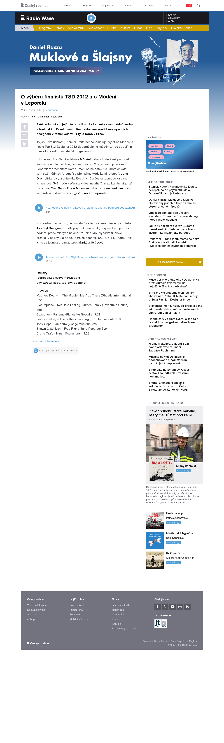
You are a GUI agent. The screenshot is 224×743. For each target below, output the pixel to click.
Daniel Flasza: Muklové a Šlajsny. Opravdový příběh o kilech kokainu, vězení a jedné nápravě (183, 211)
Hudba (112, 28)
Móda (25, 28)
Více (190, 28)
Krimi (169, 146)
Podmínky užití (178, 697)
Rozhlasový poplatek (124, 684)
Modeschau (52, 110)
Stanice (128, 5)
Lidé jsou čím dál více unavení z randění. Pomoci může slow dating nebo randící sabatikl (184, 228)
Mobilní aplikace (79, 675)
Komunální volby (36, 665)
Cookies (147, 697)
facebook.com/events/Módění (58, 344)
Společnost (96, 28)
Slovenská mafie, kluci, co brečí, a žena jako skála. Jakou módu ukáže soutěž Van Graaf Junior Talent (184, 348)
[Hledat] (199, 5)
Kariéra (116, 675)
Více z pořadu (156, 302)
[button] (133, 274)
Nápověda (118, 665)
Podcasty (75, 670)
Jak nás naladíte (121, 661)
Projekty (176, 28)
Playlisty (161, 28)
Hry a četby (156, 146)
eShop (31, 675)
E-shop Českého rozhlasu (165, 459)
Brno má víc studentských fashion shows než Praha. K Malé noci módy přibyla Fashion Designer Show (183, 332)
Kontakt (116, 679)
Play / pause (39, 274)
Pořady (59, 28)
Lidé (149, 28)
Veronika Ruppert (50, 407)
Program (87, 5)
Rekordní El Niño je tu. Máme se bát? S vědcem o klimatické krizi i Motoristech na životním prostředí (183, 266)
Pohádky (155, 152)
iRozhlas (68, 5)
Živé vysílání (156, 157)
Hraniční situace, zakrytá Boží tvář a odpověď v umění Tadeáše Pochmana (182, 393)
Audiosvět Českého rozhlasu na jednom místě (170, 171)
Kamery (170, 21)
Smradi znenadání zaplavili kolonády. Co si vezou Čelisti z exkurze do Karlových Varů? (184, 440)
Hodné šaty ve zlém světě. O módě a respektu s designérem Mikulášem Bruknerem (184, 365)
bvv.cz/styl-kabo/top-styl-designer (61, 349)
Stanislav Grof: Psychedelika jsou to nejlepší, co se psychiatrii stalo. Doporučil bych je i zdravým (183, 193)
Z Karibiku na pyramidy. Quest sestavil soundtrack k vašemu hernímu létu (183, 424)
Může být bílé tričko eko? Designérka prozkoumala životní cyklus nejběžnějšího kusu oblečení (183, 313)
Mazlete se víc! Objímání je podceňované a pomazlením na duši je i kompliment (184, 409)
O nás (138, 28)
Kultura (125, 28)
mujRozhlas (108, 5)
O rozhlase (148, 5)
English (193, 697)
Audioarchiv (173, 18)
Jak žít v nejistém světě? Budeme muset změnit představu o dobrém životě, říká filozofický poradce (182, 246)
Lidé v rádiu (118, 670)
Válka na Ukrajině (37, 661)
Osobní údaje (161, 697)
